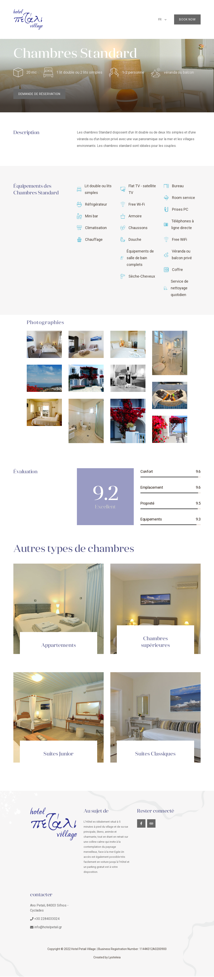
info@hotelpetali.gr (48, 928)
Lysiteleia (114, 957)
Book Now (187, 19)
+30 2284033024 (47, 919)
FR (160, 19)
